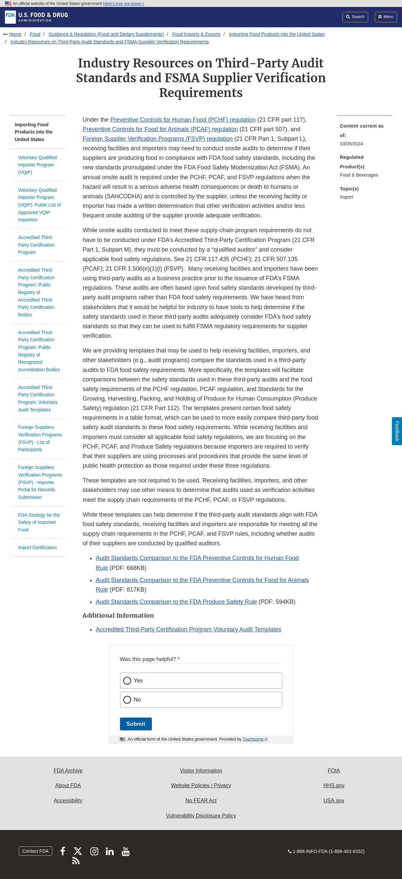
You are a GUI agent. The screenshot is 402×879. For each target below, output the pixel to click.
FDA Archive (68, 770)
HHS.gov (333, 785)
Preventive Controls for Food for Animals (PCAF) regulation (160, 129)
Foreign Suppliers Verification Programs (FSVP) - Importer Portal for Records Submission (40, 482)
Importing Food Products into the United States (277, 34)
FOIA (334, 770)
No (137, 699)
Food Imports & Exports (196, 34)
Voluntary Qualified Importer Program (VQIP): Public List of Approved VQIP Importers (39, 205)
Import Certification (37, 547)
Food (35, 34)
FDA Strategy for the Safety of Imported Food (39, 522)
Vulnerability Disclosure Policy (201, 815)
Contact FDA (35, 851)
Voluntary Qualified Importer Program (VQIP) (37, 165)
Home (15, 34)
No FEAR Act (200, 800)
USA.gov (333, 800)
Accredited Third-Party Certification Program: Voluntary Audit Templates (38, 398)
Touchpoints (253, 739)
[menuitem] (364, 137)
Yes (138, 680)
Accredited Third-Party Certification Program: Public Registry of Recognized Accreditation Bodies (39, 351)
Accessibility (68, 800)
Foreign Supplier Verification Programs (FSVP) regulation (157, 138)
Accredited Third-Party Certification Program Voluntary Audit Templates (188, 629)
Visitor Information (201, 770)
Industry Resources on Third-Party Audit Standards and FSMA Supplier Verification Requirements (110, 41)
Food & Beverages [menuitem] (359, 175)
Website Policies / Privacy (201, 785)
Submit (136, 724)
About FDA (68, 785)
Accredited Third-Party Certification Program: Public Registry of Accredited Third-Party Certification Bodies (36, 292)
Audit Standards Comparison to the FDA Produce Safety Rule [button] (176, 601)
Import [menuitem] (346, 197)
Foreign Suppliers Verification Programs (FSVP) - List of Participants (40, 438)
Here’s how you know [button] (123, 3)
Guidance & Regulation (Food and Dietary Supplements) (106, 34)
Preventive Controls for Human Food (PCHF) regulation (183, 119)
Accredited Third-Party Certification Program (36, 245)
